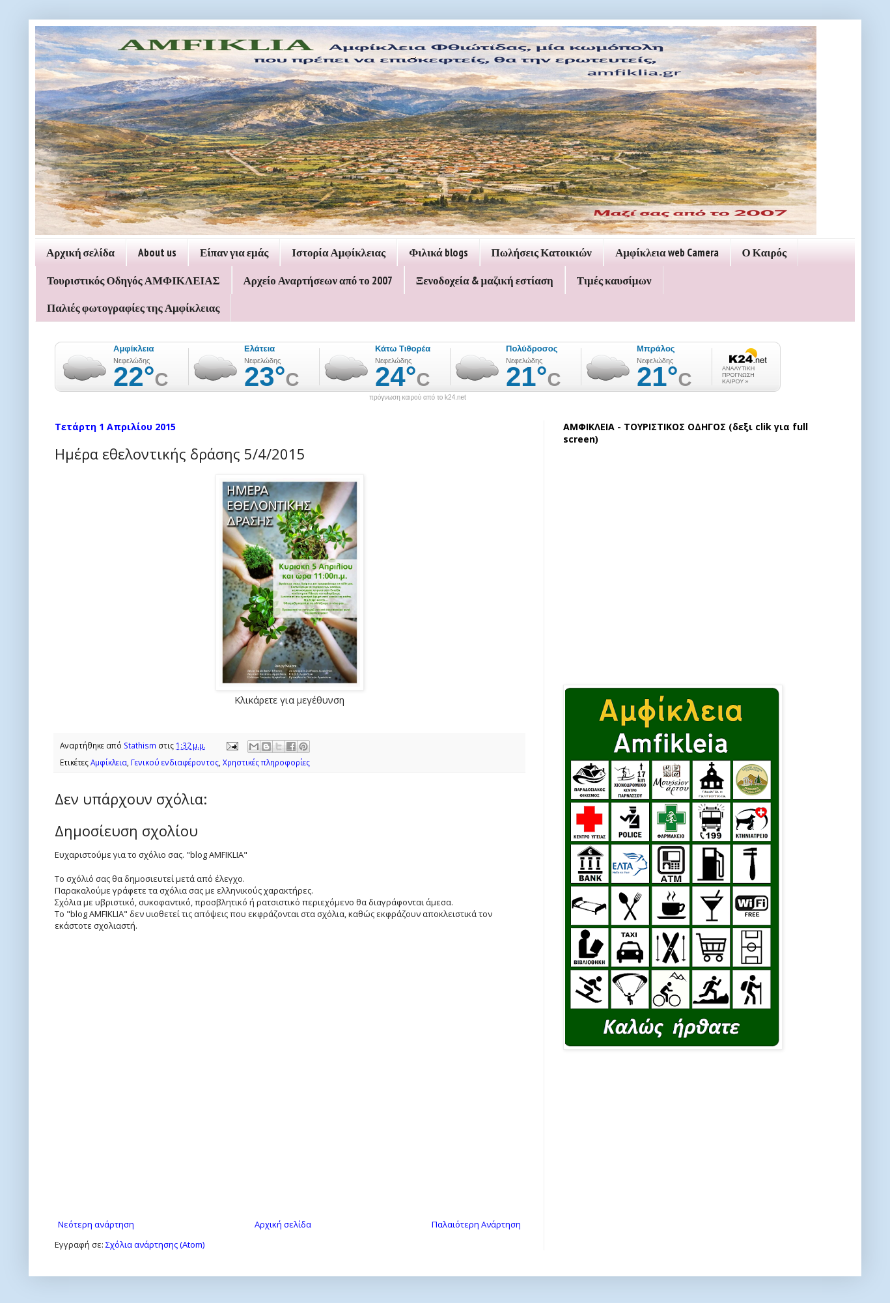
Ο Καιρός (764, 252)
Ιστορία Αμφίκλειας (338, 252)
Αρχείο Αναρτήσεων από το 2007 (318, 280)
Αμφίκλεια (108, 762)
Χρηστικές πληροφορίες (266, 762)
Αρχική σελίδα (80, 252)
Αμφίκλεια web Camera (667, 252)
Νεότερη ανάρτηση (96, 1224)
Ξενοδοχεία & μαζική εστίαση (484, 280)
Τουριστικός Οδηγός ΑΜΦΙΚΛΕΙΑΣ (133, 280)
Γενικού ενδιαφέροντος (175, 762)
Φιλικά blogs (438, 252)
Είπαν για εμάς (234, 252)
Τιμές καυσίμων (614, 280)
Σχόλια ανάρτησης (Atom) (154, 1244)
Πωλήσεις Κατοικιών (542, 252)
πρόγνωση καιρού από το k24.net (417, 397)
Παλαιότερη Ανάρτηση (476, 1224)
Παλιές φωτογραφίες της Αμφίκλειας (133, 308)
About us (157, 252)
